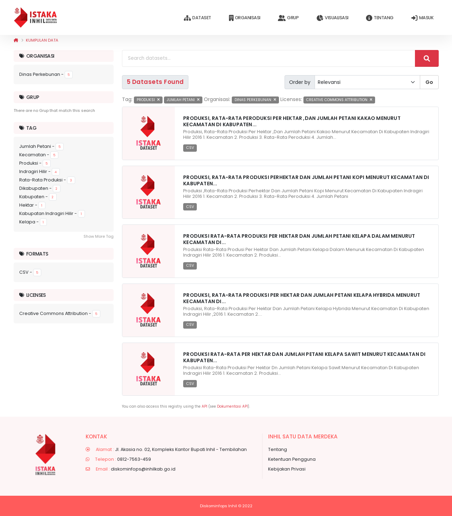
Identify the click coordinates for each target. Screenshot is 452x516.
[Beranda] (16, 40)
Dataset (197, 18)
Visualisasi (332, 18)
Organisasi (244, 18)
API (204, 406)
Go (429, 82)
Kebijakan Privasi (287, 469)
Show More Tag (99, 236)
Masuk (422, 18)
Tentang (379, 18)
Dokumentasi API (232, 406)
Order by (299, 82)
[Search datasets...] (268, 58)
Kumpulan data (42, 40)
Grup (288, 18)
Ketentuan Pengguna (292, 459)
